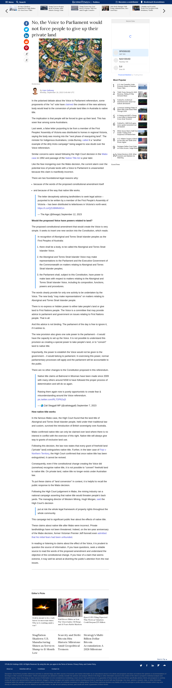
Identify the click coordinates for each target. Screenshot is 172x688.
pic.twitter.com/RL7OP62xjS (52, 399)
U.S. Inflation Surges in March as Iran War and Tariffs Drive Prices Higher (127, 140)
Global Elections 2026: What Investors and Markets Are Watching (126, 156)
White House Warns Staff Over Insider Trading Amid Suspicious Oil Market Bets (127, 132)
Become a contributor (128, 2)
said (99, 499)
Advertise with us (25, 669)
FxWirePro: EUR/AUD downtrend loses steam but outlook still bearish (126, 101)
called (85, 140)
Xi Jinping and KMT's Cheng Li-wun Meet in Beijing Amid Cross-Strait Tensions (126, 117)
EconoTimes (115, 164)
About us (10, 669)
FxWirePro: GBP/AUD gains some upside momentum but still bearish (126, 125)
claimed (69, 104)
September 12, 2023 (71, 214)
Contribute (41, 669)
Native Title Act (72, 158)
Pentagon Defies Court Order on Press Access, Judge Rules (127, 147)
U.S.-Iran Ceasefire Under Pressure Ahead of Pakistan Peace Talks (126, 86)
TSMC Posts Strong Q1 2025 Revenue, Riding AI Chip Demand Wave (127, 94)
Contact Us (55, 669)
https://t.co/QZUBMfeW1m (51, 208)
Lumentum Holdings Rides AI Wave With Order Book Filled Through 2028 (127, 109)
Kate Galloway (48, 90)
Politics (96, 2)
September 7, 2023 (86, 405)
